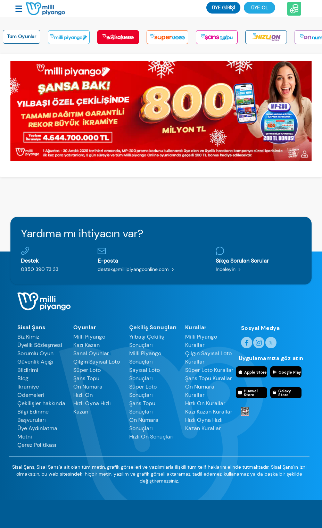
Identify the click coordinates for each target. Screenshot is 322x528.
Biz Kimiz (28, 336)
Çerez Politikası (36, 445)
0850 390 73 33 (39, 269)
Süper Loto (87, 370)
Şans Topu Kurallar (208, 378)
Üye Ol (259, 8)
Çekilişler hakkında (41, 403)
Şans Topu (86, 378)
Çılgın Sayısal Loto (96, 361)
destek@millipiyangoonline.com (137, 269)
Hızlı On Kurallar (205, 403)
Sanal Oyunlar (91, 353)
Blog (22, 378)
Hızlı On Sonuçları (151, 436)
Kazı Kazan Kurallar (208, 411)
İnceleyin (229, 269)
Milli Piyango (89, 336)
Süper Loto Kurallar (209, 370)
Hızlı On (83, 395)
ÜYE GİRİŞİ (223, 8)
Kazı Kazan (86, 345)
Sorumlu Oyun (35, 353)
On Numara (87, 386)
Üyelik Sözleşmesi (39, 345)
